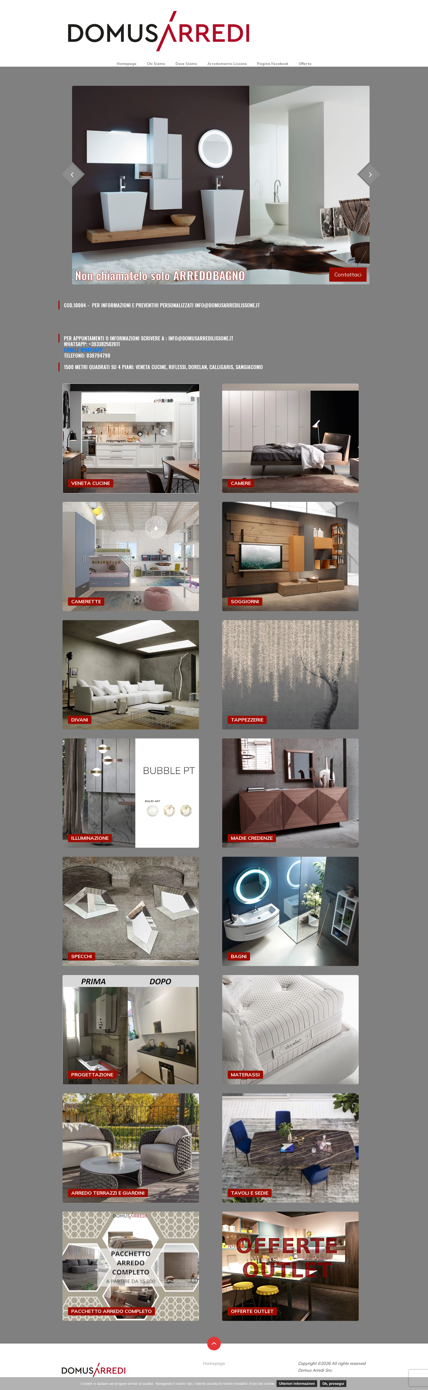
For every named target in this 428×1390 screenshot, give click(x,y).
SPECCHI (81, 956)
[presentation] (369, 174)
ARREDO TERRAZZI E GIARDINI (108, 1193)
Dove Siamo (186, 63)
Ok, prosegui (333, 1384)
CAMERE (241, 483)
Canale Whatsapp (83, 349)
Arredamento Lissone (227, 63)
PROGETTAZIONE (92, 1074)
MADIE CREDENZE (252, 838)
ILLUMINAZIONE (90, 838)
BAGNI (239, 956)
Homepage (126, 63)
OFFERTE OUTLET (252, 1311)
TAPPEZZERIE (247, 720)
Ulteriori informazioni (297, 1384)
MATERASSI (245, 1074)
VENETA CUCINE (90, 483)
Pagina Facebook (272, 63)
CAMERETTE (86, 601)
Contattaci (347, 274)
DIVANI (79, 720)
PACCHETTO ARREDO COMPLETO (111, 1311)
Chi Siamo (156, 63)
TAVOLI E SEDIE (249, 1193)
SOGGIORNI (245, 601)
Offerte (305, 63)
